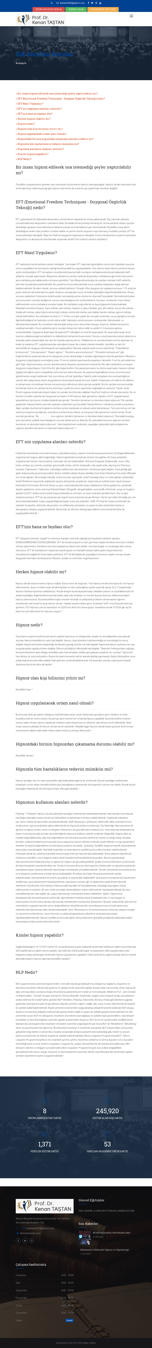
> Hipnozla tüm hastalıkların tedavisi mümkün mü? (47, 144)
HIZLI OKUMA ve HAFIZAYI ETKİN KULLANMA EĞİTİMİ (106, 1211)
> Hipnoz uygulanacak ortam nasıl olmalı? (41, 133)
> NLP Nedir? (24, 159)
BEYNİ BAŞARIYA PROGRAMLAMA (112, 1232)
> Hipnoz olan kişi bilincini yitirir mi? (39, 128)
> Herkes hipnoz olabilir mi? (33, 118)
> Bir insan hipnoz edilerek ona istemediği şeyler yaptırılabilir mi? (57, 93)
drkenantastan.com (30, 1233)
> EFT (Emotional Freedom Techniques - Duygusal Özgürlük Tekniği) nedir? (60, 98)
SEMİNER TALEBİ (76, 9)
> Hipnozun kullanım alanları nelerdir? (40, 149)
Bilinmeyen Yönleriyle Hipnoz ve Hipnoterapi (104, 1249)
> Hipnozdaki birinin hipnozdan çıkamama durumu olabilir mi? (55, 138)
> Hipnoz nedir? (25, 123)
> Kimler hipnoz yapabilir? (32, 154)
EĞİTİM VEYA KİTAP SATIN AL (49, 9)
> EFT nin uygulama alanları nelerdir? (39, 108)
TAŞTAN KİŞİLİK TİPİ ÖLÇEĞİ (103, 9)
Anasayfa (21, 63)
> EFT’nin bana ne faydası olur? (34, 113)
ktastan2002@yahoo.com (70, 3)
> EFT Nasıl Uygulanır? (29, 103)
